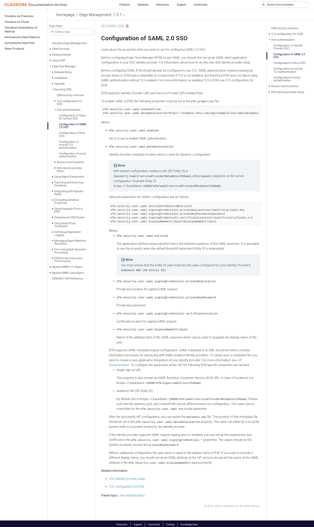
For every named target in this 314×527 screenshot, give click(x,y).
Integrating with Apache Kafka (68, 193)
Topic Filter (55, 26)
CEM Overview (61, 48)
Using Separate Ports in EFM (68, 210)
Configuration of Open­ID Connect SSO (73, 117)
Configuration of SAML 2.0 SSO (73, 126)
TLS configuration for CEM (69, 103)
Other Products (14, 48)
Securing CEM (62, 89)
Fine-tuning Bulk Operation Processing (70, 251)
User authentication (68, 109)
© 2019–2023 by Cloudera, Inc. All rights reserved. (232, 504)
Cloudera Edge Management (69, 43)
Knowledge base (189, 522)
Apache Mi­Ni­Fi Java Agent (68, 272)
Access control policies (70, 162)
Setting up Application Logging (67, 233)
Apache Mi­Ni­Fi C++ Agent (67, 266)
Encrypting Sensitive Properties (66, 201)
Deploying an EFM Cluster (69, 217)
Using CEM (58, 60)
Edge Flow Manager (64, 66)
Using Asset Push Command (64, 225)
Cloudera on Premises (19, 16)
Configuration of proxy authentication (72, 155)
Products (124, 4)
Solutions (143, 4)
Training (170, 522)
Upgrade (59, 83)
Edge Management (95, 14)
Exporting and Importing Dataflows (68, 184)
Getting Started (61, 54)
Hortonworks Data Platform (22, 37)
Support (181, 4)
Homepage (65, 14)
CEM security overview (70, 95)
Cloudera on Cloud (17, 21)
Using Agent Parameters (69, 176)
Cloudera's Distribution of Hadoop (21, 29)
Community (200, 4)
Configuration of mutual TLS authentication (69, 144)
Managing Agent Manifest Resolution (70, 242)
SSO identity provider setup (69, 169)
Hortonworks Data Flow (19, 43)
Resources (162, 4)
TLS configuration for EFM (126, 485)
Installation (61, 77)
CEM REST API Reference (67, 278)
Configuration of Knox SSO (72, 134)
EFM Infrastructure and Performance (68, 260)
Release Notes (63, 72)
